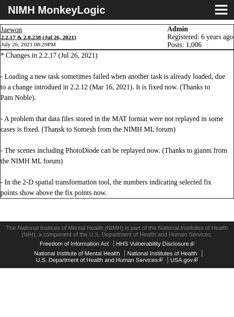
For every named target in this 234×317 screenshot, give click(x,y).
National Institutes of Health (162, 253)
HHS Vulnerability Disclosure (155, 243)
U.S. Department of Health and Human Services (99, 260)
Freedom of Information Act (74, 243)
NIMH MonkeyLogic (56, 10)
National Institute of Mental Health (77, 253)
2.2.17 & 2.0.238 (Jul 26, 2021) (38, 37)
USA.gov (184, 260)
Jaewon (11, 29)
